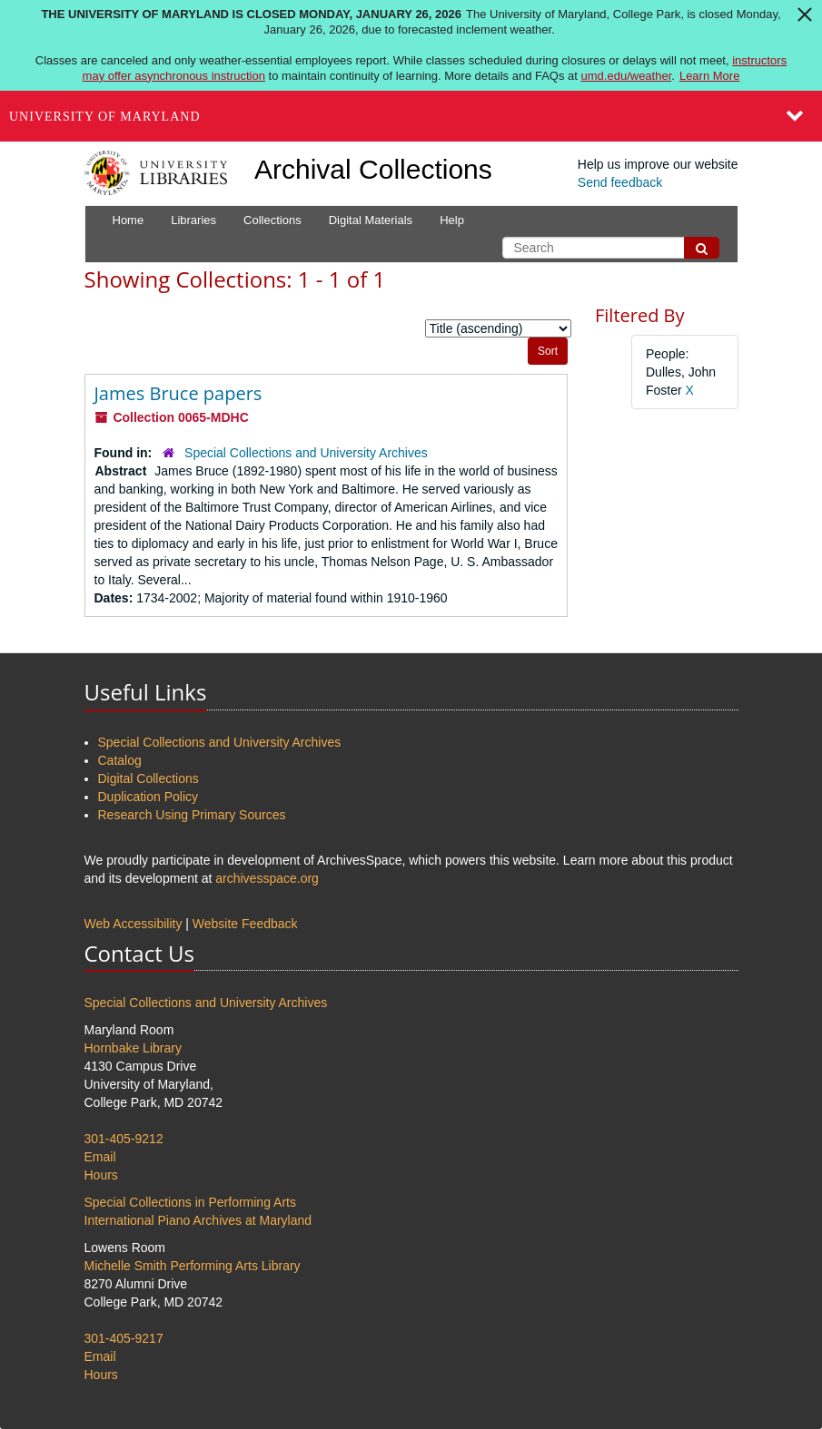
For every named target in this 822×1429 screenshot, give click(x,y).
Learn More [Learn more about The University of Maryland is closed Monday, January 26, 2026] (709, 76)
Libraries (193, 220)
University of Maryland (105, 116)
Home (128, 220)
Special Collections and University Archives (306, 452)
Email (100, 1157)
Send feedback (620, 182)
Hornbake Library (133, 1048)
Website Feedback (245, 923)
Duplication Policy (148, 796)
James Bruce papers (178, 393)
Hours (101, 1175)
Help (452, 220)
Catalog (120, 760)
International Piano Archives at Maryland (198, 1220)
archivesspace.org (267, 878)
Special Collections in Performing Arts (190, 1202)
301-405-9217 (123, 1338)
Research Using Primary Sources (192, 814)
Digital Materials (370, 220)
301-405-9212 (123, 1138)
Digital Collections (148, 778)
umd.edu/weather (626, 76)
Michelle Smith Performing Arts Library (192, 1265)
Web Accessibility (133, 923)
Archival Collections (373, 169)
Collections (272, 220)
